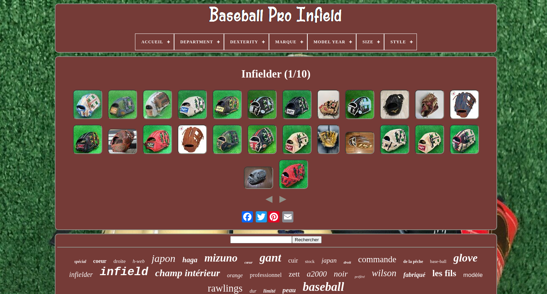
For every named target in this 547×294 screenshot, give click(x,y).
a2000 (317, 274)
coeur (99, 261)
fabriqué (414, 274)
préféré (360, 277)
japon (163, 258)
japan (329, 260)
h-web (138, 261)
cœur (249, 262)
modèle (473, 275)
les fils (444, 273)
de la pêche (413, 261)
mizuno (221, 258)
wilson (384, 273)
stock (309, 261)
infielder (81, 274)
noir (341, 273)
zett (294, 274)
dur (252, 291)
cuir (293, 260)
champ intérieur (187, 272)
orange (235, 275)
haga (189, 260)
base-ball (438, 261)
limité (269, 291)
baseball (323, 287)
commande (377, 259)
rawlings (225, 288)
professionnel (266, 275)
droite (119, 261)
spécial (80, 261)
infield (124, 272)
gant (270, 257)
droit (347, 262)
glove (466, 257)
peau (289, 290)
